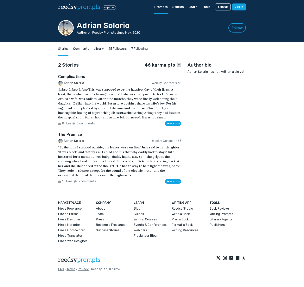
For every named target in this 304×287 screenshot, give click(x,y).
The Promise (70, 134)
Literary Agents (221, 219)
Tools (206, 7)
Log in (239, 7)
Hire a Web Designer (72, 241)
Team (100, 214)
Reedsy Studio (182, 208)
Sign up (223, 7)
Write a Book (181, 214)
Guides (139, 214)
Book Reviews (220, 208)
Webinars (140, 230)
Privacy (83, 269)
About (100, 208)
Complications (71, 76)
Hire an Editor (68, 214)
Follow (237, 28)
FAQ (61, 269)
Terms (70, 269)
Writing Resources (185, 230)
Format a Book (182, 225)
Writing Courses (145, 219)
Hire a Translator (70, 235)
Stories (178, 7)
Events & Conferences (150, 225)
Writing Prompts (221, 214)
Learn (192, 7)
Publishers (217, 225)
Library (99, 49)
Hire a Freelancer (70, 208)
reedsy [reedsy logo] (79, 7)
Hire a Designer (69, 219)
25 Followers (117, 49)
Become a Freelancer (111, 225)
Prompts (161, 7)
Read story (173, 123)
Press (100, 219)
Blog (137, 208)
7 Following (139, 49)
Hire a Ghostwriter (71, 230)
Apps (109, 7)
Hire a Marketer (69, 225)
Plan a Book (180, 219)
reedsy (79, 260)
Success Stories (107, 230)
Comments (81, 49)
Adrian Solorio (74, 83)
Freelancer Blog (145, 235)
